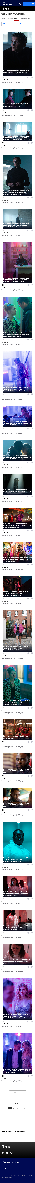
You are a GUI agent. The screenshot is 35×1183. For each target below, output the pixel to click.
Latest (3, 18)
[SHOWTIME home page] (17, 1146)
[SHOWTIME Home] (17, 8)
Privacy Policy (17, 1175)
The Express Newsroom (8, 1168)
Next (17, 1103)
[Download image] (28, 77)
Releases (24, 18)
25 (9, 1108)
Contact (3, 1175)
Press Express (29, 4)
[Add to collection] (32, 77)
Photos (16, 18)
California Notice (26, 1175)
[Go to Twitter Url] (3, 1153)
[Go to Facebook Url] (8, 1153)
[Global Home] (7, 4)
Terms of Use (10, 1175)
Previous (17, 1092)
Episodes (10, 18)
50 (13, 1108)
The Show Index (22, 1168)
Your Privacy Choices (6, 1177)
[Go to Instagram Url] (12, 1153)
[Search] (20, 4)
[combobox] (11, 24)
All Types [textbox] (5, 24)
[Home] (17, 1162)
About (30, 18)
